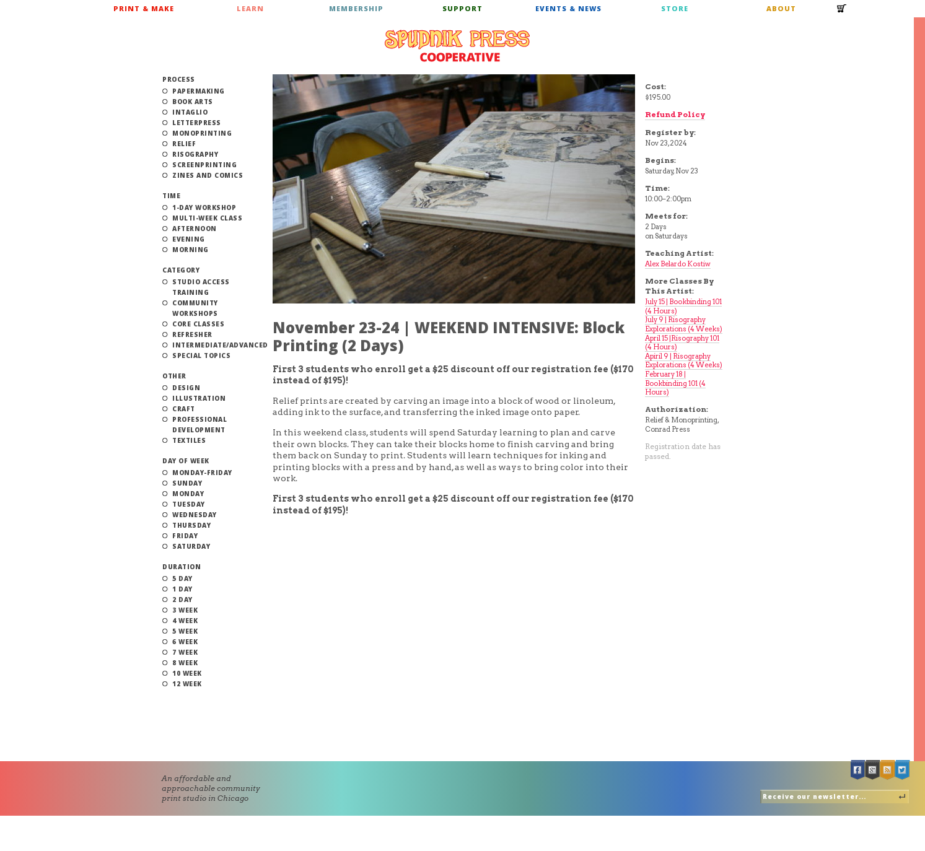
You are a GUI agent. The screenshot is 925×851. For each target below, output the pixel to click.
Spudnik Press (457, 46)
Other (174, 376)
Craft (183, 408)
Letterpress (196, 122)
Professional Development (199, 424)
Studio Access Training (201, 287)
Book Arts (192, 101)
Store (674, 8)
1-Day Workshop (204, 207)
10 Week (187, 673)
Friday (185, 535)
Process (178, 79)
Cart (842, 12)
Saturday (191, 546)
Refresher (192, 334)
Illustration (199, 398)
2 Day (182, 599)
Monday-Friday (202, 472)
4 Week (185, 620)
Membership (356, 8)
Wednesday (194, 514)
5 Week (185, 631)
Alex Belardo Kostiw (678, 264)
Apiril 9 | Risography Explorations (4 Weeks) (683, 361)
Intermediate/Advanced (220, 345)
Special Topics (201, 355)
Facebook (858, 770)
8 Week (185, 662)
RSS (887, 770)
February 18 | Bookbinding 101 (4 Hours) (675, 383)
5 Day (182, 578)
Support (462, 8)
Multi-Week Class (207, 218)
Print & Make (143, 8)
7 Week (185, 652)
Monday (188, 493)
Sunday (187, 483)
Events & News (568, 8)
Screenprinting (204, 164)
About (781, 8)
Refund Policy (675, 114)
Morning (190, 249)
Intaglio (190, 112)
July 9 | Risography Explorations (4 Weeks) (683, 324)
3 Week (185, 610)
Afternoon (194, 228)
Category (180, 270)
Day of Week (185, 460)
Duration (181, 566)
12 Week (187, 683)
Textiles (189, 440)
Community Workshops (195, 308)
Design (186, 387)
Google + (873, 770)
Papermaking (198, 91)
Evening (188, 239)
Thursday (191, 525)
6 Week (185, 641)
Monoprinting (202, 133)
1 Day (182, 589)
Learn (250, 8)
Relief (184, 143)
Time (171, 195)
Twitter (902, 770)
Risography (195, 154)
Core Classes (198, 324)
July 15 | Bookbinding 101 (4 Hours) (683, 306)
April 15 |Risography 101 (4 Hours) (682, 343)
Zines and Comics (207, 175)
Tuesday (188, 504)
